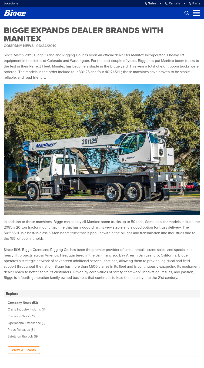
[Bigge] (15, 13)
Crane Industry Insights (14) (27, 309)
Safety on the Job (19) (23, 336)
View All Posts (24, 350)
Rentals (172, 3)
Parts (194, 3)
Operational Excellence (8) (26, 323)
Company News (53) (23, 303)
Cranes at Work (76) (21, 316)
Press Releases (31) (21, 330)
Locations (11, 3)
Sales (150, 3)
